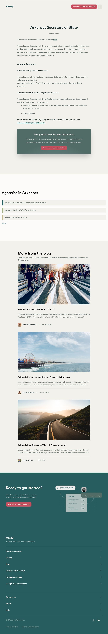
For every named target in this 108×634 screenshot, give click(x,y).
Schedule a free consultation (84, 6)
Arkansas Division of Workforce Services (20, 210)
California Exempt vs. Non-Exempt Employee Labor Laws (44, 377)
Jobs (8, 610)
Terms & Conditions (30, 627)
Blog (8, 564)
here (55, 40)
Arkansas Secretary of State (16, 217)
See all (4, 223)
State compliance (14, 551)
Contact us (11, 597)
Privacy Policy (12, 627)
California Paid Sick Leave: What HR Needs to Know (41, 445)
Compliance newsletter (16, 584)
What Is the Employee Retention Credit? (36, 309)
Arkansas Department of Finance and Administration (25, 203)
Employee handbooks (15, 571)
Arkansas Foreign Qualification (31, 123)
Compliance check (14, 577)
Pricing (9, 558)
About (8, 604)
